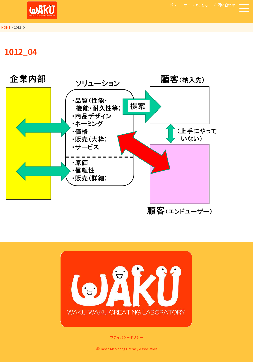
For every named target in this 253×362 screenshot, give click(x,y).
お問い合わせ (224, 4)
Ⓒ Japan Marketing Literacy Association (126, 348)
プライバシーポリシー (126, 337)
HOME (5, 27)
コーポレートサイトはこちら (185, 4)
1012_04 (20, 51)
